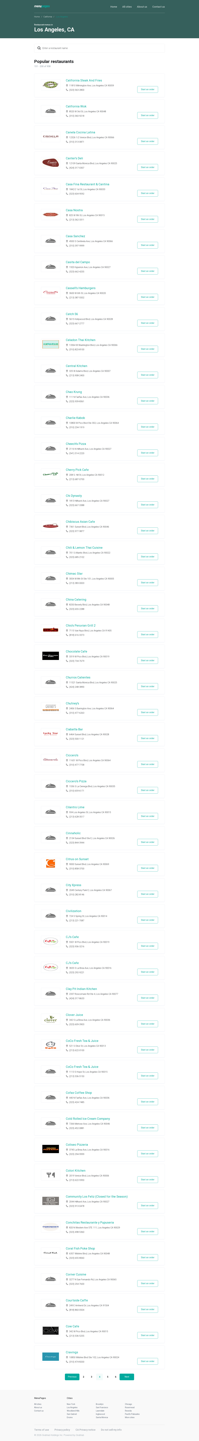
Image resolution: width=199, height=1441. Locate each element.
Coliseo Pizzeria (77, 1144)
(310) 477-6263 (76, 713)
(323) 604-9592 (76, 193)
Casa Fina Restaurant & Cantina (87, 184)
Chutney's (72, 703)
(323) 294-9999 (76, 1154)
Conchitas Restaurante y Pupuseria (90, 1222)
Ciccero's (72, 755)
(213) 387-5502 (76, 297)
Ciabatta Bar (74, 729)
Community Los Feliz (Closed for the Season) (97, 1196)
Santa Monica (102, 1417)
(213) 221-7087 (76, 920)
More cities (130, 1417)
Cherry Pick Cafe (77, 469)
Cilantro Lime (75, 807)
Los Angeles (72, 1407)
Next (127, 1376)
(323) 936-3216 (76, 946)
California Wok (76, 106)
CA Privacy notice (85, 1429)
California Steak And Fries (84, 80)
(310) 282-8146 (76, 894)
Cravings (72, 1352)
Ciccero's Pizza (76, 781)
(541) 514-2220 (76, 453)
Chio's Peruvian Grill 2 (80, 625)
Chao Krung (74, 392)
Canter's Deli (74, 158)
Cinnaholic (73, 833)
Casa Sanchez (75, 236)
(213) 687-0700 (76, 479)
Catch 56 (72, 314)
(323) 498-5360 (76, 1232)
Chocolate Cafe (76, 651)
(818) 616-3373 (76, 635)
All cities (127, 6)
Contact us (158, 6)
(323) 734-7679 (76, 661)
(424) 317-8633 (76, 998)
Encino (70, 1417)
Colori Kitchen (76, 1170)
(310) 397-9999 (76, 245)
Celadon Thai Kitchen (80, 340)
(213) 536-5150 (76, 1076)
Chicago (128, 1404)
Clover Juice (74, 1015)
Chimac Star (74, 573)
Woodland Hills (73, 1411)
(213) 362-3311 (76, 219)
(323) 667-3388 (76, 505)
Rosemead (130, 1407)
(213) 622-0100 (76, 1050)
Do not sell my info (111, 1429)
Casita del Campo (78, 262)
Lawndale (100, 1411)
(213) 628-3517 (76, 816)
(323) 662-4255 (76, 271)
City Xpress (73, 885)
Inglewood (100, 1414)
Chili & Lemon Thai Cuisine (84, 547)
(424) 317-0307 (76, 168)
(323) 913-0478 (76, 1206)
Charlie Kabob (75, 418)
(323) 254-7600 (76, 1284)
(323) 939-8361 (76, 401)
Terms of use (41, 1429)
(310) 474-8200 (76, 1362)
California (47, 16)
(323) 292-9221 (76, 972)
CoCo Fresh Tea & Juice (82, 1041)
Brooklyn (100, 1404)
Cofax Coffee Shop (79, 1092)
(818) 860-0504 (76, 1310)
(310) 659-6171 (76, 790)
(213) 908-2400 (76, 375)
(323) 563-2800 (76, 90)
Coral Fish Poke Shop (80, 1248)
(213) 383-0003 (76, 583)
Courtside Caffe (77, 1300)
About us (142, 6)
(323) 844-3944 (76, 842)
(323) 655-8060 (76, 1258)
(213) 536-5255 (76, 1336)
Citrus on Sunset (77, 859)
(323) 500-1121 (76, 739)
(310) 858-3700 (76, 868)
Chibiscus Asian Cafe (80, 521)
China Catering (76, 599)
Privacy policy (62, 1429)
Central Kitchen (76, 366)
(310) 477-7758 (76, 765)
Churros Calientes (78, 677)
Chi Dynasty (74, 495)
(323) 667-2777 (76, 323)
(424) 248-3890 (76, 687)
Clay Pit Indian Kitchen (81, 989)
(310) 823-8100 (76, 349)
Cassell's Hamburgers (80, 288)
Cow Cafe (72, 1326)
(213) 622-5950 (76, 1180)
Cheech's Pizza (76, 444)
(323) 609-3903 (76, 1024)
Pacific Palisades (132, 1414)
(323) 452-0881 (76, 1128)
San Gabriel (72, 1414)
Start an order (147, 89)
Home (113, 6)
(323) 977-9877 (76, 531)
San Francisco (102, 1407)
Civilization (73, 911)
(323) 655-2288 (76, 609)
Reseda (128, 1411)
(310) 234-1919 (76, 427)
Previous (72, 1376)
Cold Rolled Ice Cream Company (88, 1118)
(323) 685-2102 (76, 557)
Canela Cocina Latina (80, 132)
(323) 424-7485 (76, 1102)
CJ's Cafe (72, 937)
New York (71, 1404)
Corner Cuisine (76, 1274)
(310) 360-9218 (76, 116)
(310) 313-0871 (76, 142)
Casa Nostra (74, 210)
